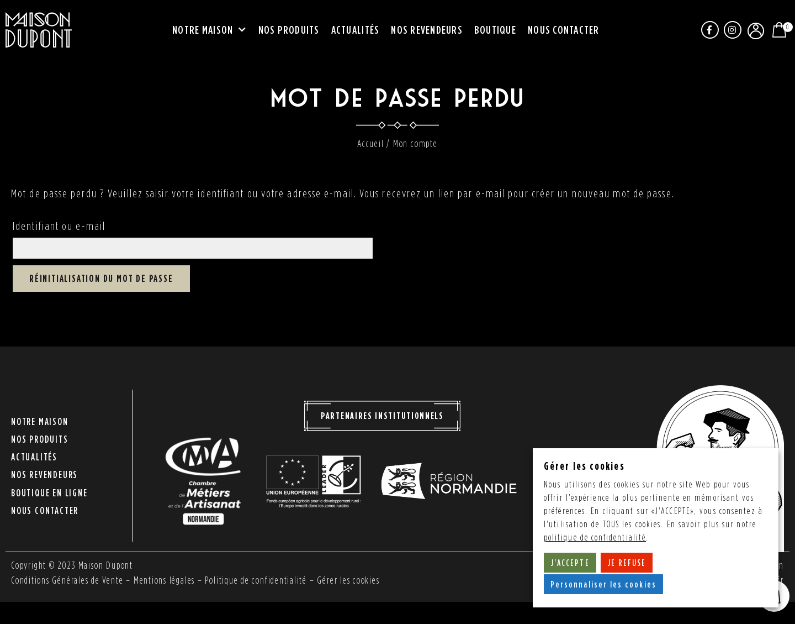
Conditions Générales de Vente (67, 580)
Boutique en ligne (49, 488)
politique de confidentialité (595, 537)
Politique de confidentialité (257, 580)
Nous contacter (564, 30)
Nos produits (289, 30)
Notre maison (209, 30)
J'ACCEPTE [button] (570, 562)
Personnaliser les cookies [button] (603, 584)
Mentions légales (165, 580)
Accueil (370, 143)
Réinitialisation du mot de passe (101, 279)
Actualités (355, 30)
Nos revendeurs (427, 30)
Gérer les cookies (350, 580)
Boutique (495, 30)
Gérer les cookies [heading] (584, 465)
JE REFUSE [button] (626, 562)
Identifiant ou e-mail (59, 226)
